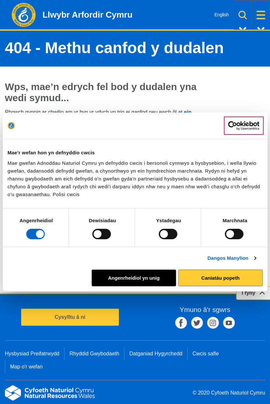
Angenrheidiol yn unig (134, 278)
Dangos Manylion (228, 258)
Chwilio (243, 15)
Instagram (213, 323)
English (222, 14)
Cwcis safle (205, 353)
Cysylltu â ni (70, 317)
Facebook (181, 323)
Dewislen (261, 15)
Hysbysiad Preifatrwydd (32, 353)
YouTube (229, 323)
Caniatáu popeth (220, 278)
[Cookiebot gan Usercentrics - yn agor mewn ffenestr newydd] (244, 125)
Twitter (197, 323)
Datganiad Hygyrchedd (155, 353)
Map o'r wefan (26, 366)
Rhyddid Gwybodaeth (94, 353)
